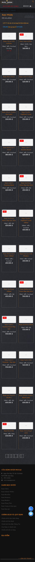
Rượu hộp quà (5, 509)
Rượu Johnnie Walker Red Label (9, 113)
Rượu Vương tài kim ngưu (8, 506)
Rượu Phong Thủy (6, 503)
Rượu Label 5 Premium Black (9, 184)
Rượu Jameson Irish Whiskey (26, 255)
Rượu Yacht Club (26, 360)
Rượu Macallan (5, 495)
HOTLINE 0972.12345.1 (10, 6)
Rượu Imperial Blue (26, 41)
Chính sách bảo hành (7, 521)
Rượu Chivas (5, 489)
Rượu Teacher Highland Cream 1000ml (26, 220)
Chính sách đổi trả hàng (8, 530)
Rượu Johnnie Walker (7, 492)
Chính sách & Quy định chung (10, 518)
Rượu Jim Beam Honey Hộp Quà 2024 (9, 219)
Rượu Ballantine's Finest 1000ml (9, 255)
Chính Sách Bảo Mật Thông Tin (10, 524)
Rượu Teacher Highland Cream (26, 113)
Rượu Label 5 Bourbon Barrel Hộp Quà (9, 327)
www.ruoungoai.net (9, 480)
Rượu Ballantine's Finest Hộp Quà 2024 (26, 290)
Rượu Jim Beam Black (26, 325)
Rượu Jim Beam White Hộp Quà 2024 (26, 184)
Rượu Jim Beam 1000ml (9, 290)
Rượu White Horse (9, 77)
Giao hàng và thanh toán (8, 527)
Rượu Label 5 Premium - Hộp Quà (9, 361)
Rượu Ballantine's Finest (9, 148)
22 (19, 456)
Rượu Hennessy (5, 497)
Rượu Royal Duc (9, 431)
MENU (26, 6)
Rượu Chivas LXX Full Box (9, 42)
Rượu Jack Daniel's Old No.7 (9, 396)
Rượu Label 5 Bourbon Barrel (26, 148)
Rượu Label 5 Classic (26, 77)
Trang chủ (4, 10)
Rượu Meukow (5, 500)
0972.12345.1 (7, 478)
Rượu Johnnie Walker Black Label (26, 396)
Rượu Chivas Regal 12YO (26, 432)
